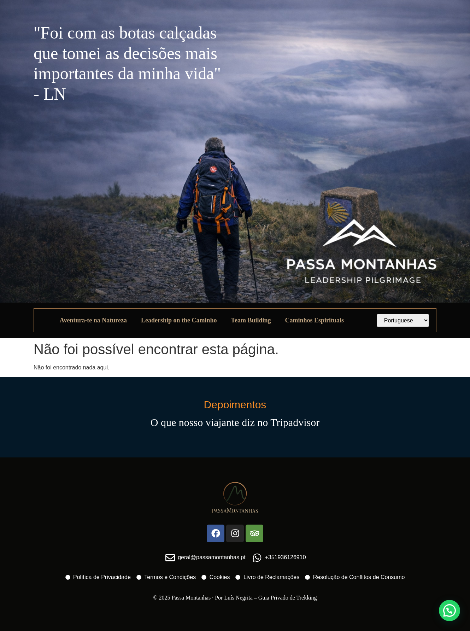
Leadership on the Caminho (179, 320)
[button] (449, 610)
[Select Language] (403, 320)
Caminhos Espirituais (314, 320)
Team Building (251, 320)
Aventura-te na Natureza (93, 320)
